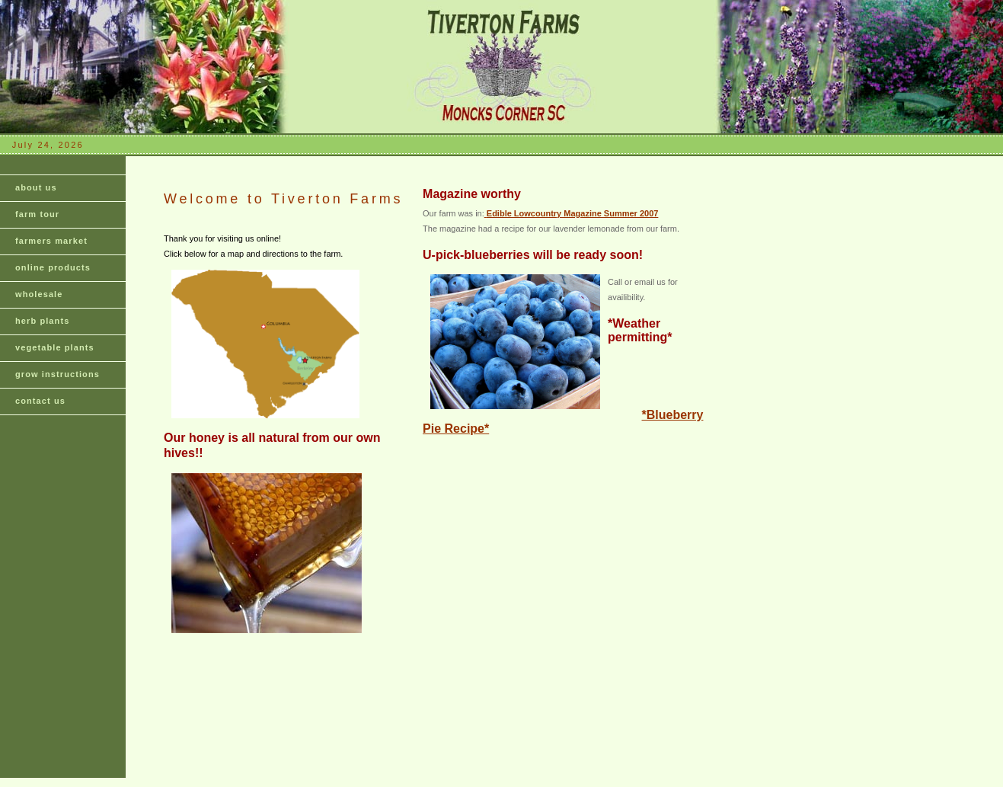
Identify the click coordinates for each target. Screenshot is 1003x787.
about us (36, 187)
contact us (40, 400)
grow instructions (57, 374)
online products (53, 267)
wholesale (38, 294)
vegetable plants (54, 347)
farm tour (37, 214)
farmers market (51, 240)
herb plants (42, 320)
